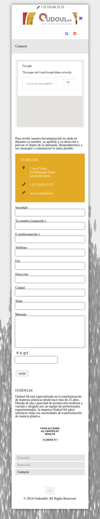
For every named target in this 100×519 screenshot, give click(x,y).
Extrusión (23, 463)
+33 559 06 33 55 (52, 7)
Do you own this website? (39, 83)
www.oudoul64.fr (41, 193)
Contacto (23, 477)
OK (68, 82)
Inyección (23, 470)
